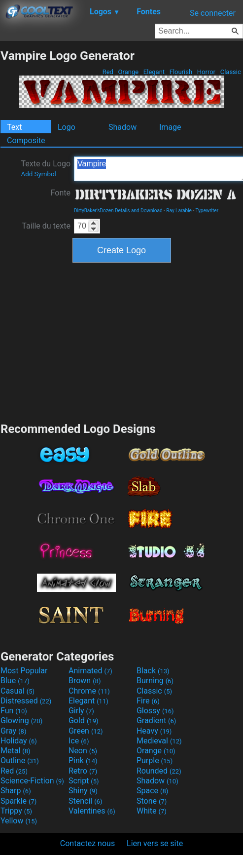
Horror (206, 72)
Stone (152, 801)
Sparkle (18, 801)
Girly (81, 710)
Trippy (16, 811)
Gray (13, 731)
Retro (83, 771)
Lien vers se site (155, 843)
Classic (230, 72)
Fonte (60, 192)
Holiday (18, 740)
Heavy (154, 731)
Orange (128, 72)
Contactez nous (87, 843)
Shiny (83, 790)
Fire (148, 700)
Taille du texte (46, 226)
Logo (66, 127)
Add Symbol (38, 174)
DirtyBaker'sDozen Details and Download (118, 210)
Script (84, 780)
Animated (90, 670)
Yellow (18, 820)
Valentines (92, 811)
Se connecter (213, 13)
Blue (15, 680)
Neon (83, 750)
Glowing (21, 720)
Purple (155, 760)
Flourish (181, 72)
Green (86, 731)
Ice (79, 740)
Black (153, 670)
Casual (17, 691)
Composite (26, 140)
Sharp (15, 790)
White (152, 811)
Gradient (156, 720)
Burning (155, 680)
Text (14, 127)
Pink (83, 760)
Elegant (154, 72)
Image (170, 127)
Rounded (159, 771)
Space (152, 790)
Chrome (89, 691)
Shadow (122, 127)
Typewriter (206, 210)
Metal (15, 750)
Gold (84, 720)
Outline (19, 760)
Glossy (155, 710)
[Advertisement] (122, 341)
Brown (85, 680)
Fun (13, 710)
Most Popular (24, 670)
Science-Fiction (32, 780)
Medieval (159, 740)
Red (108, 72)
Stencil (85, 801)
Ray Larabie (179, 210)
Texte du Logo (45, 168)
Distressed (25, 700)
